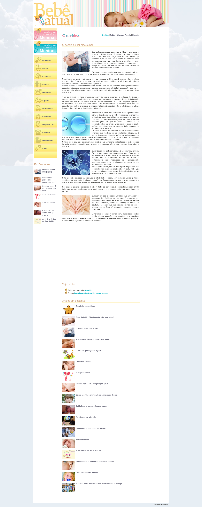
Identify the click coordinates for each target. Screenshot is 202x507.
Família (45, 84)
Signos (45, 101)
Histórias (46, 93)
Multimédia (47, 109)
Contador (46, 117)
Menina (47, 37)
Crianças (46, 76)
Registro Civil (48, 125)
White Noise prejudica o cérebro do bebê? (49, 180)
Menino (47, 50)
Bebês (45, 68)
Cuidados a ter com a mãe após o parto (48, 213)
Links (45, 149)
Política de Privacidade (161, 504)
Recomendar (48, 141)
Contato (46, 133)
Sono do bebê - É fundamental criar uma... (49, 188)
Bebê (44, 26)
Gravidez (46, 60)
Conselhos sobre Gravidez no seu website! (91, 293)
